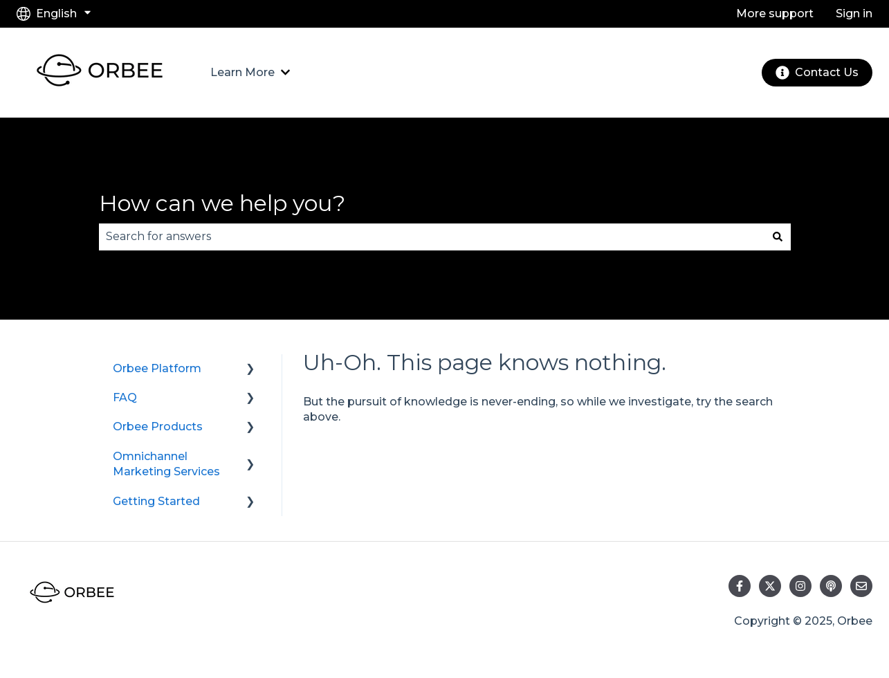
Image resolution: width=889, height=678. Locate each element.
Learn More (242, 72)
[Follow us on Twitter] (770, 586)
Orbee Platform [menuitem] (157, 368)
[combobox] (431, 236)
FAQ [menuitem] (125, 397)
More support (775, 13)
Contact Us (817, 73)
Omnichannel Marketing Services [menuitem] (166, 464)
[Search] (777, 236)
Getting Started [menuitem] (156, 501)
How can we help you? (222, 203)
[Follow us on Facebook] (739, 586)
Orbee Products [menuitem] (158, 426)
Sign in (854, 13)
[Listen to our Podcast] (831, 586)
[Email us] (861, 586)
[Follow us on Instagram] (800, 586)
